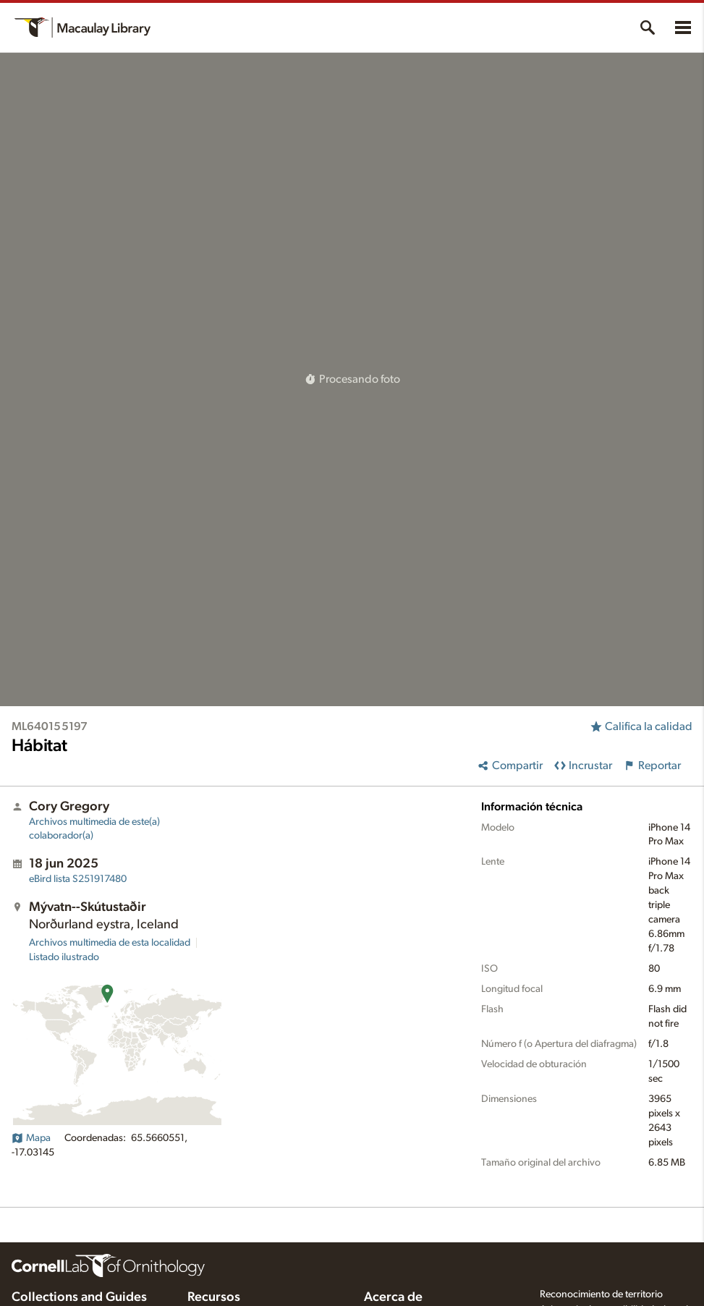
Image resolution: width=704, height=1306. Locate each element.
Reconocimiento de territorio (601, 1294)
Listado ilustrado (64, 957)
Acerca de (393, 1297)
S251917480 (78, 879)
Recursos (213, 1297)
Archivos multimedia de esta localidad (109, 943)
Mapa (31, 1138)
